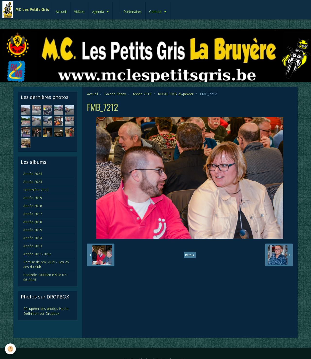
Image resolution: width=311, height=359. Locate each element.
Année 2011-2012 (37, 254)
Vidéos (79, 11)
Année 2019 (142, 94)
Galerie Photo (115, 94)
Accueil (61, 11)
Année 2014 (32, 238)
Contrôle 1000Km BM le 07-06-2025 (45, 277)
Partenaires (133, 11)
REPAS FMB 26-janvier (175, 94)
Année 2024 (32, 173)
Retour (189, 255)
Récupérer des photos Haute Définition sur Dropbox (46, 311)
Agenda (98, 11)
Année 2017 (32, 213)
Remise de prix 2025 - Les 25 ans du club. (46, 264)
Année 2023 (32, 181)
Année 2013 (32, 246)
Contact (156, 11)
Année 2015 (32, 230)
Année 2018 (32, 205)
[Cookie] (10, 348)
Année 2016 (32, 221)
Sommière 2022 (35, 189)
